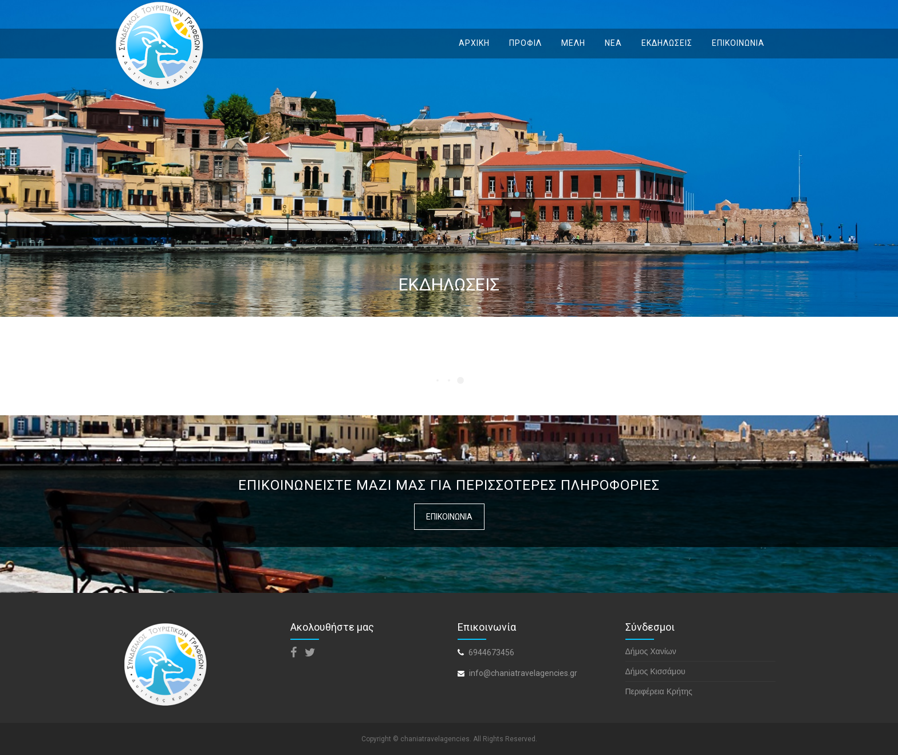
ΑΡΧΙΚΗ (474, 43)
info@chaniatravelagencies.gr (523, 673)
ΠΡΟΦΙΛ (525, 43)
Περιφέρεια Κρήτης (658, 691)
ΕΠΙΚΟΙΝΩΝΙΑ (738, 43)
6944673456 (491, 652)
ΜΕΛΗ (573, 43)
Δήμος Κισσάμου (655, 671)
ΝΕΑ (613, 43)
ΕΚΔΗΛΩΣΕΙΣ (666, 43)
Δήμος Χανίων (650, 651)
